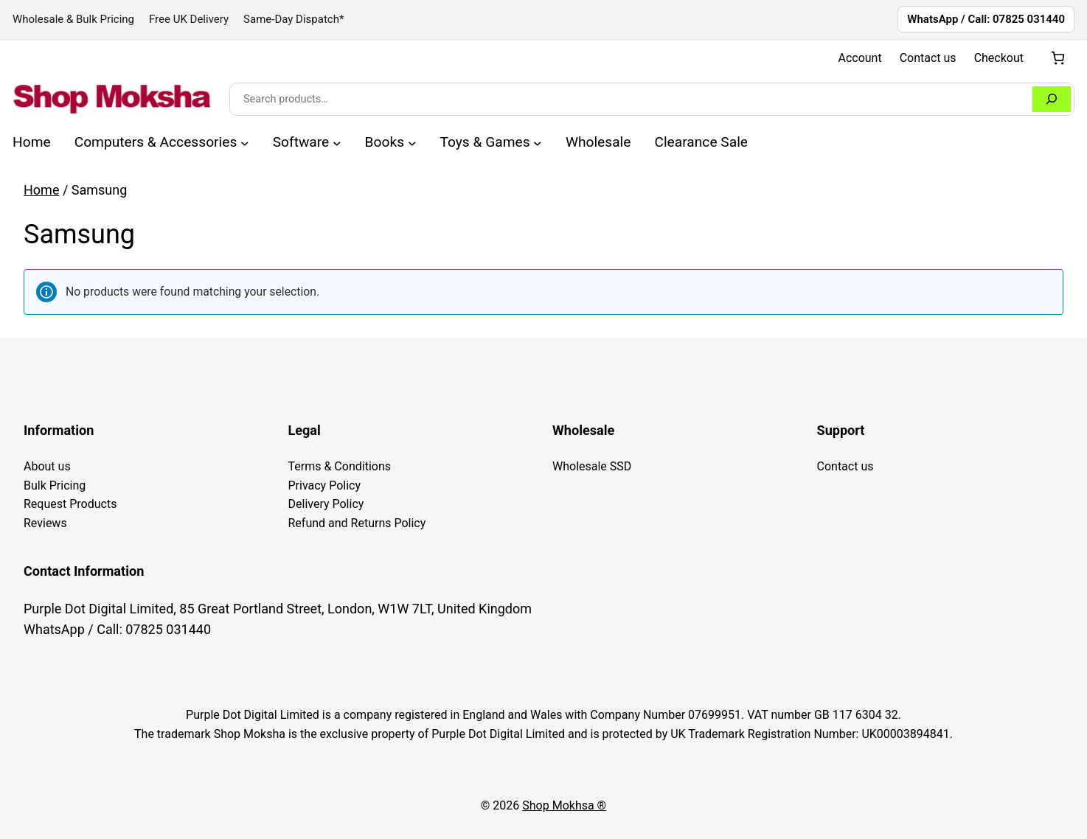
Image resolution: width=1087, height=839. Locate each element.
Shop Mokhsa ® (564, 805)
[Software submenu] (337, 142)
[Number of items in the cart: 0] (1057, 57)
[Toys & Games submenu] (537, 142)
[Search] (1051, 99)
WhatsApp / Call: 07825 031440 (986, 19)
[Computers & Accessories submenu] (244, 142)
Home (41, 190)
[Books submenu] (412, 142)
